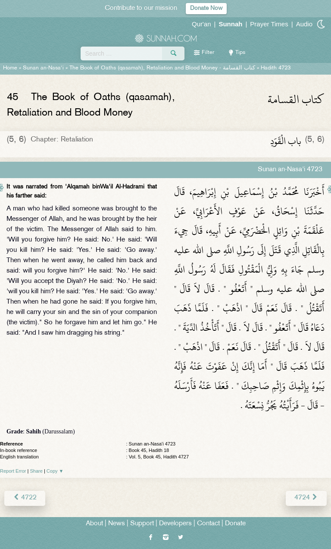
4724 (306, 498)
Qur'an (201, 24)
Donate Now (206, 8)
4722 (25, 498)
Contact (208, 524)
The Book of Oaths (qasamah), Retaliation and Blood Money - (162, 68)
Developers (175, 524)
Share (36, 471)
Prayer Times (269, 24)
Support (142, 524)
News (116, 524)
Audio (304, 24)
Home (10, 68)
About (94, 524)
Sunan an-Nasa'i (43, 68)
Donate (235, 524)
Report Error (13, 471)
